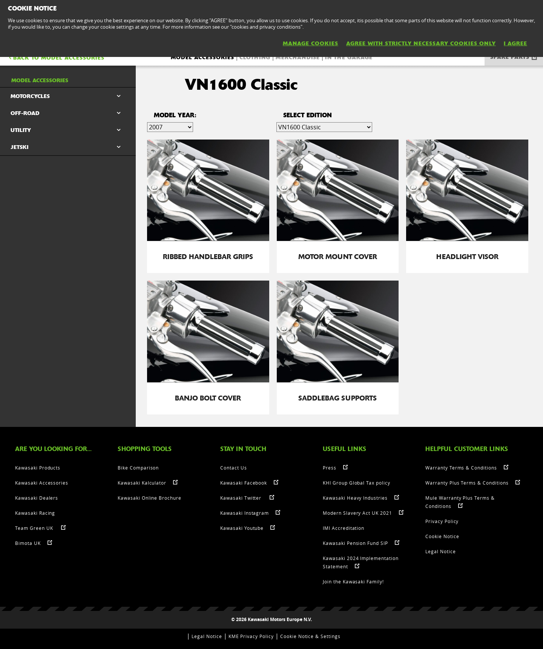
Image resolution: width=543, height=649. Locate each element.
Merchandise (298, 57)
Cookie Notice (442, 536)
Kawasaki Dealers (36, 497)
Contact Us (233, 467)
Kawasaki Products (37, 467)
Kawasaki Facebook (243, 482)
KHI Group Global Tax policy (356, 482)
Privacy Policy (442, 521)
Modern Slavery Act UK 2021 (357, 512)
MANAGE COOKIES (310, 43)
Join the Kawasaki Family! (353, 581)
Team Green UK (34, 528)
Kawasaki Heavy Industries (355, 497)
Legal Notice (440, 551)
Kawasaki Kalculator (142, 482)
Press (329, 467)
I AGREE (515, 43)
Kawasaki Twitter (241, 497)
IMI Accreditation (343, 528)
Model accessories (202, 57)
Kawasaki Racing (35, 512)
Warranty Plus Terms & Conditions (467, 482)
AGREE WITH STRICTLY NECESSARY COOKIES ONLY (421, 43)
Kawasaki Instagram (244, 512)
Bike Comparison (138, 467)
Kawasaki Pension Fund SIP (355, 543)
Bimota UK (28, 543)
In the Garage (349, 57)
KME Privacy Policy (251, 636)
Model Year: (175, 115)
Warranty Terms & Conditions (461, 467)
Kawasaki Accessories (41, 482)
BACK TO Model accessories (56, 57)
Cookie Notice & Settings (310, 636)
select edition (307, 115)
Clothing (254, 57)
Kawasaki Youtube (242, 528)
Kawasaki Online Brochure (149, 497)
